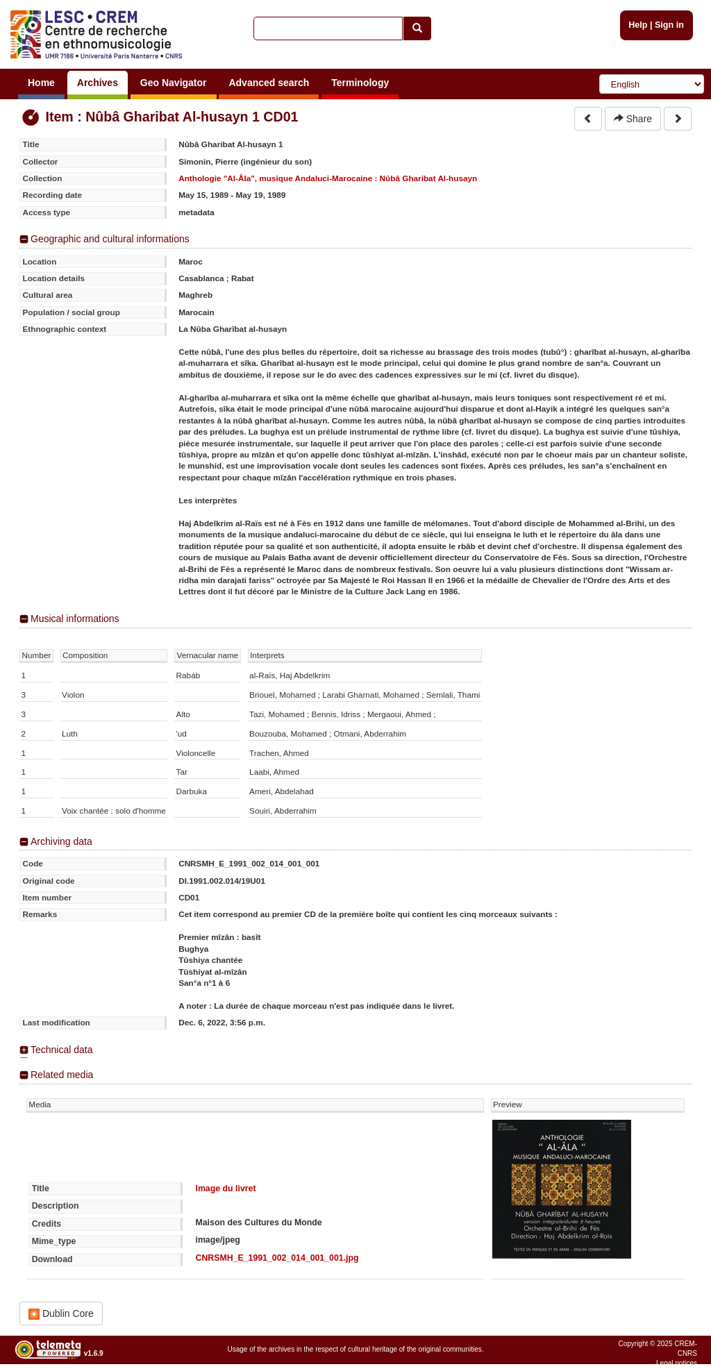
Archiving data (61, 841)
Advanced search (268, 82)
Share (633, 118)
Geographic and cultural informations (110, 238)
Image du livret (225, 1188)
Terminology (360, 82)
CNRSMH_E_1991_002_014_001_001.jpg (276, 1258)
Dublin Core (61, 1314)
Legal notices (676, 1363)
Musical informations (75, 618)
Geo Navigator (173, 82)
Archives (97, 82)
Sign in (669, 25)
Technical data (62, 1049)
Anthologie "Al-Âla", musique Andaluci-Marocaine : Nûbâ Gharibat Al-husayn (327, 178)
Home (41, 82)
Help (637, 25)
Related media (62, 1074)
